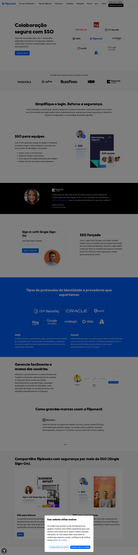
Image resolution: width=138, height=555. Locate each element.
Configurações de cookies (59, 547)
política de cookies (59, 540)
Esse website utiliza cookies (69, 521)
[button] (4, 551)
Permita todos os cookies (80, 547)
